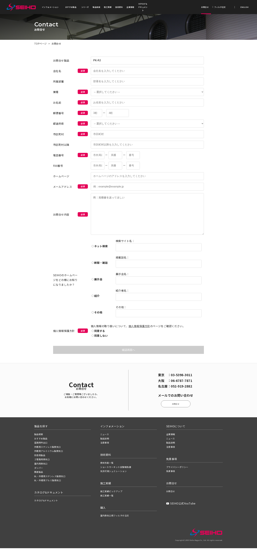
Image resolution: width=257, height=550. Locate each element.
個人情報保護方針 (139, 327)
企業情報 (130, 7)
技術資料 (119, 7)
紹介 (96, 297)
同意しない (100, 337)
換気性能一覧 (107, 464)
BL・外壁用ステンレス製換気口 (49, 477)
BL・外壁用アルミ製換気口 (47, 482)
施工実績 (107, 7)
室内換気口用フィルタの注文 (114, 517)
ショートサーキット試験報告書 (115, 468)
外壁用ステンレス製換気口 (47, 448)
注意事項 (104, 444)
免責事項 (170, 472)
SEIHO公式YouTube (180, 505)
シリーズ (85, 7)
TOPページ (40, 44)
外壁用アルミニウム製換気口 (48, 452)
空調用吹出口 (41, 444)
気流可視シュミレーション (113, 472)
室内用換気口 (41, 465)
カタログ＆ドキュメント (143, 7)
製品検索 (96, 7)
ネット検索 (100, 247)
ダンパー (38, 469)
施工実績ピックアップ (111, 493)
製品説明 (104, 440)
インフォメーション (50, 7)
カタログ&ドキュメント (46, 502)
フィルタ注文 (219, 7)
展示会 (97, 280)
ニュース (104, 436)
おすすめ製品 (71, 7)
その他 (97, 313)
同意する (98, 332)
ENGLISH (244, 7)
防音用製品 (39, 456)
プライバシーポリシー (177, 468)
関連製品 (38, 473)
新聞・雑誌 (100, 264)
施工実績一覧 (107, 497)
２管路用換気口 (42, 461)
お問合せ (205, 7)
